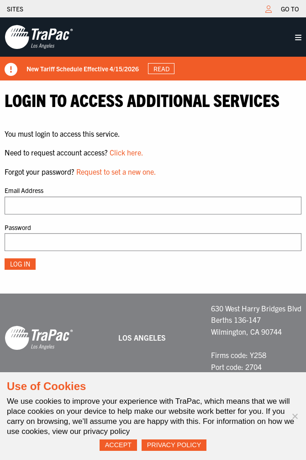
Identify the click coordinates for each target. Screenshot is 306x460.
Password (18, 227)
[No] (294, 416)
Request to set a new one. (116, 171)
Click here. (126, 152)
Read (161, 68)
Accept (118, 445)
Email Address (24, 190)
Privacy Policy (174, 445)
